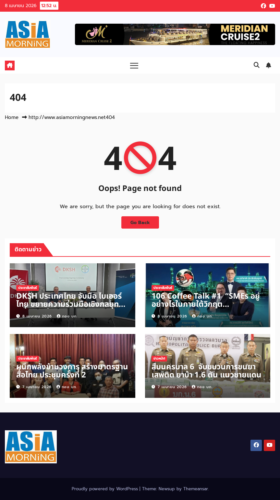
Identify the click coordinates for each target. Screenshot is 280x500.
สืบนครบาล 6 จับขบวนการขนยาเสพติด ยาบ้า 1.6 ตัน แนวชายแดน (207, 371)
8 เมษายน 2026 (38, 316)
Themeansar (195, 489)
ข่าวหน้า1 (159, 358)
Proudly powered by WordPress (106, 489)
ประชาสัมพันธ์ (27, 287)
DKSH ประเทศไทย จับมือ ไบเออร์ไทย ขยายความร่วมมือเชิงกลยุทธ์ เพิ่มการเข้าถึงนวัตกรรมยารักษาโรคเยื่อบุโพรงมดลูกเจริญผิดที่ (69, 309)
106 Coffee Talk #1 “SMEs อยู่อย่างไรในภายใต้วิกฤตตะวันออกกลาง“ (206, 304)
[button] (257, 65)
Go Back (140, 222)
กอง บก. (67, 316)
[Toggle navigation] (134, 65)
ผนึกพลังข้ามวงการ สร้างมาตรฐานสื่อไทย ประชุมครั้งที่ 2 (72, 371)
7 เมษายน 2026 (37, 387)
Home (11, 117)
